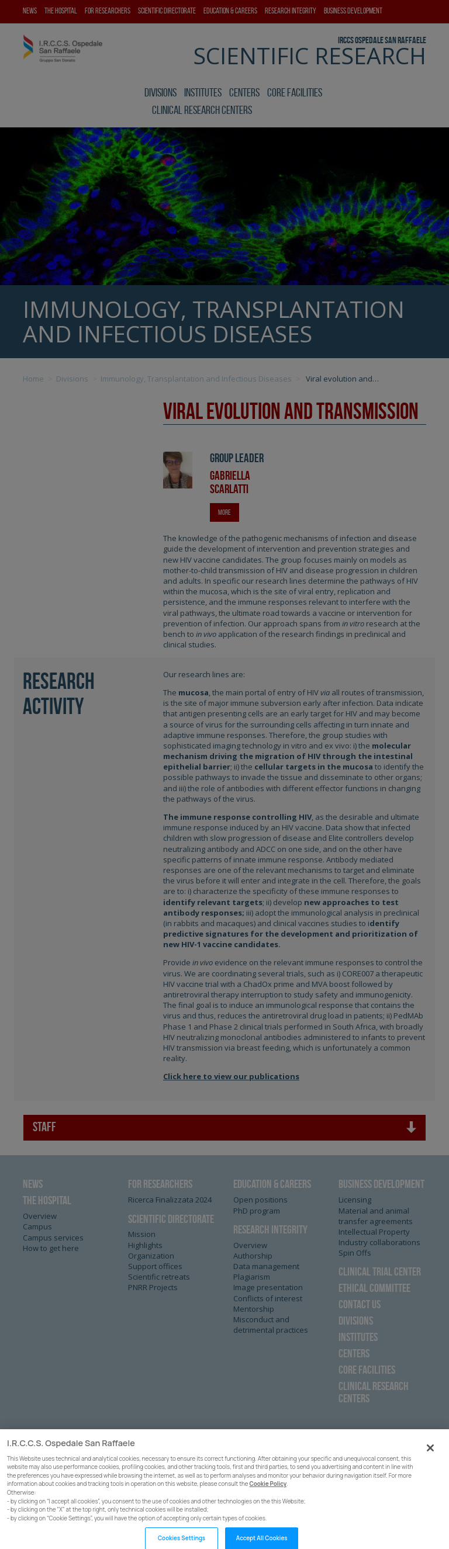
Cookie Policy (268, 1498)
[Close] (430, 1462)
